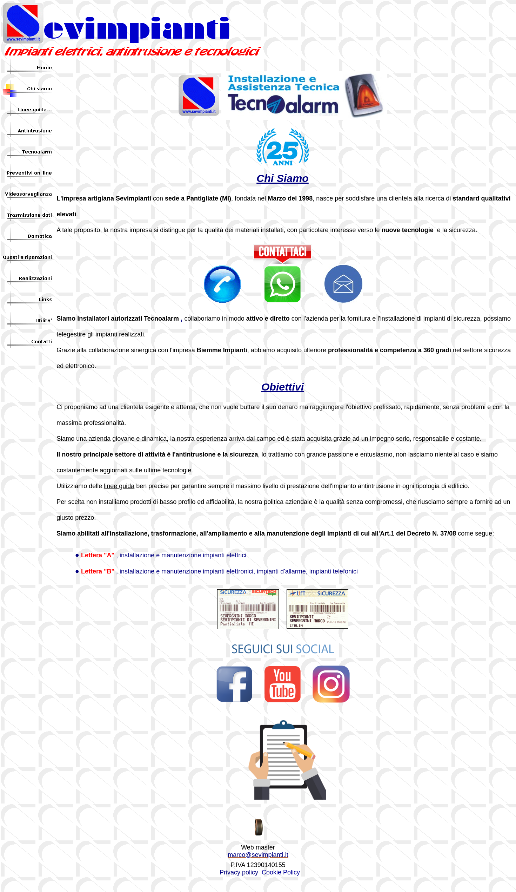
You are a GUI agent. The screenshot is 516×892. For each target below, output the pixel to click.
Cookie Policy (281, 872)
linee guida (119, 486)
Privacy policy (239, 872)
